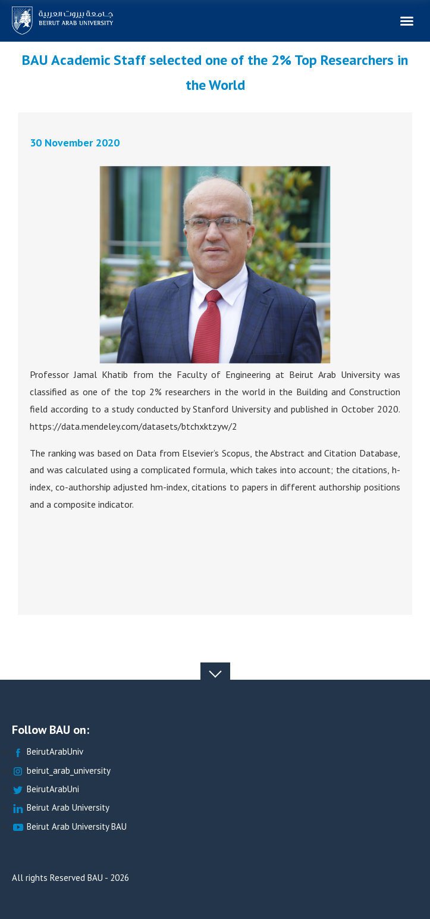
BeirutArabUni (45, 789)
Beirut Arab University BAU (69, 827)
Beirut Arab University (60, 808)
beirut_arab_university (61, 771)
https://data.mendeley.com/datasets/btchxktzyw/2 (133, 426)
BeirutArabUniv (47, 752)
